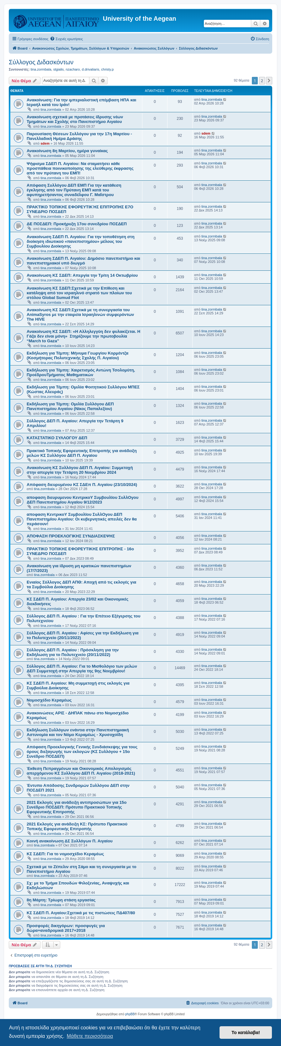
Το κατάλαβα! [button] (245, 1032)
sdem (45, 143)
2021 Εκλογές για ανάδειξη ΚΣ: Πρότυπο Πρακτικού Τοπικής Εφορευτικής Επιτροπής (77, 826)
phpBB (130, 1014)
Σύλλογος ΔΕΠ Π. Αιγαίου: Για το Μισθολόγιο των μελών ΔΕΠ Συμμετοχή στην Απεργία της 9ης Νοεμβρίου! (82, 668)
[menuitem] (66, 39)
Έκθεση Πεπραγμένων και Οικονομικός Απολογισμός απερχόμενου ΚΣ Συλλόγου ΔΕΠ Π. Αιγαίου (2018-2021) (81, 771)
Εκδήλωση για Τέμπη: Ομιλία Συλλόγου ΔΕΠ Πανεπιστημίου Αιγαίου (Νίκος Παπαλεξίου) (70, 406)
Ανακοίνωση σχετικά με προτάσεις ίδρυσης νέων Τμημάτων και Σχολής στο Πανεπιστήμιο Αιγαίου (75, 119)
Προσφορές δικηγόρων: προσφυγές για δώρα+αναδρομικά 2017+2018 (66, 928)
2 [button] (262, 80)
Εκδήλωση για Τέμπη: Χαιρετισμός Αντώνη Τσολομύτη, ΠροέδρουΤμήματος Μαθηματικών (81, 372)
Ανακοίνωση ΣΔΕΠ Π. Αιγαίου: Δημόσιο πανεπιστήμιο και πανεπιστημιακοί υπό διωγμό (83, 260)
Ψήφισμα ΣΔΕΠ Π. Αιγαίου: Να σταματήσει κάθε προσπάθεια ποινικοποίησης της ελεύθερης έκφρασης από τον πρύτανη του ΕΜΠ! (80, 168)
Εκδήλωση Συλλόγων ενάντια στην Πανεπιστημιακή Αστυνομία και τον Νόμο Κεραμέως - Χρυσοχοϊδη (78, 732)
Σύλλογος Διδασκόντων (41, 62)
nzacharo (73, 69)
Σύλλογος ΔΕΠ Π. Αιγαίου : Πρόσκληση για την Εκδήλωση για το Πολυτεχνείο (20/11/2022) (73, 652)
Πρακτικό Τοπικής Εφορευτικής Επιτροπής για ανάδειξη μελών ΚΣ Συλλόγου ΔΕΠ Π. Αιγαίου (82, 453)
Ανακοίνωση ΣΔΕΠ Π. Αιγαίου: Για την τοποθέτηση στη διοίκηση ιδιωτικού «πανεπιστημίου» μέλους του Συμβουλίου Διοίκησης (81, 241)
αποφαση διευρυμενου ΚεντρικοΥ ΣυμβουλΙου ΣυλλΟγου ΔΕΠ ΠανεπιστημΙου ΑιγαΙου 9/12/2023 (82, 499)
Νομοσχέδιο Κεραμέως (49, 700)
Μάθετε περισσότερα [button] (90, 1036)
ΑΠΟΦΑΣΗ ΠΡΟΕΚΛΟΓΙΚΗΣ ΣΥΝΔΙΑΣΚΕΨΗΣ (71, 536)
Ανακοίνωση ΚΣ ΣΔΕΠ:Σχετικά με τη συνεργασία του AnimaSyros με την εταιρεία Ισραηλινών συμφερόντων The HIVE (80, 314)
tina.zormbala (40, 69)
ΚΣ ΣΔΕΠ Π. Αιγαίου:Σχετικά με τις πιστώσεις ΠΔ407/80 (81, 912)
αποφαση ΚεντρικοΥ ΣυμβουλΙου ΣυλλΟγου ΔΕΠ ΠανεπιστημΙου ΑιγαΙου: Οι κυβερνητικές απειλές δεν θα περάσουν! (82, 519)
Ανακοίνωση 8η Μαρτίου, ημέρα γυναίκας (67, 150)
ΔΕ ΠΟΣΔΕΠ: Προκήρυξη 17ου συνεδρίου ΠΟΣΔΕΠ (77, 223)
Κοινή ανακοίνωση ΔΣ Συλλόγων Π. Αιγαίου (70, 841)
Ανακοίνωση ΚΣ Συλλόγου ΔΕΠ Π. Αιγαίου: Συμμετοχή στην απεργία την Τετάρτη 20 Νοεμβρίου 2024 (80, 470)
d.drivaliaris (90, 69)
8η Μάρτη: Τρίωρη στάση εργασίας (61, 900)
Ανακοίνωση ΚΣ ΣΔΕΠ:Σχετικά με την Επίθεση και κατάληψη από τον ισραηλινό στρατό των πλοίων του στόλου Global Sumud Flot (79, 293)
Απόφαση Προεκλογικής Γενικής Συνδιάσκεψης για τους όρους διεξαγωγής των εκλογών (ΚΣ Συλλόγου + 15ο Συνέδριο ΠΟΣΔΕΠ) (82, 751)
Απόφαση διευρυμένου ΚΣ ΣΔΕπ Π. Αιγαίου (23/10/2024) (82, 484)
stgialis (58, 69)
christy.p (107, 69)
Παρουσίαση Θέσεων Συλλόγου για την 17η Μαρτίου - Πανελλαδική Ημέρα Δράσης (79, 136)
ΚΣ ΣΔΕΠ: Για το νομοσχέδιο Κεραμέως (65, 853)
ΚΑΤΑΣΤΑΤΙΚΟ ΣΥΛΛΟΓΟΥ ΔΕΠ (57, 437)
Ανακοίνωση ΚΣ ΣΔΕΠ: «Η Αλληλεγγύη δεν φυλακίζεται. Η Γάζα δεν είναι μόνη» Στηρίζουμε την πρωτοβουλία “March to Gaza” (83, 336)
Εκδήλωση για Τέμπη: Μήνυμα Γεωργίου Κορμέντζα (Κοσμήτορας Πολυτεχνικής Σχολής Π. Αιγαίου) (77, 355)
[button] (269, 80)
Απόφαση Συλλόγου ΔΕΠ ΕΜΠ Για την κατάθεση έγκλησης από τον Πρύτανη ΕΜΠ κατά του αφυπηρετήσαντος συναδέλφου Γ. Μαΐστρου (74, 190)
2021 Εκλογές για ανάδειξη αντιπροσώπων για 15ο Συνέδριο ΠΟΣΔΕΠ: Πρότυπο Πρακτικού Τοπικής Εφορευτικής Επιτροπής (76, 807)
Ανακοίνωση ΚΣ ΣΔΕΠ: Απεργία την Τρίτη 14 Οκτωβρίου (82, 275)
